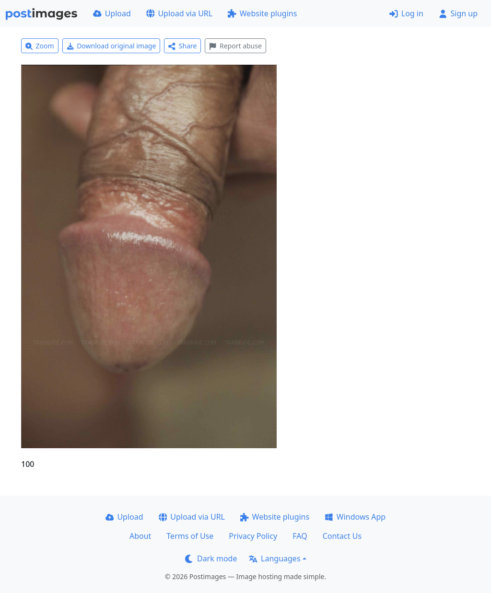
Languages (274, 558)
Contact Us (342, 536)
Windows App (355, 517)
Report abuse (235, 45)
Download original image (111, 45)
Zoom (39, 45)
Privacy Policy (253, 536)
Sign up (458, 13)
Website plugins (262, 13)
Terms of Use (189, 536)
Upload (112, 13)
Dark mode (211, 558)
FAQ (299, 536)
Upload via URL (179, 13)
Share (182, 45)
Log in (406, 13)
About (140, 536)
